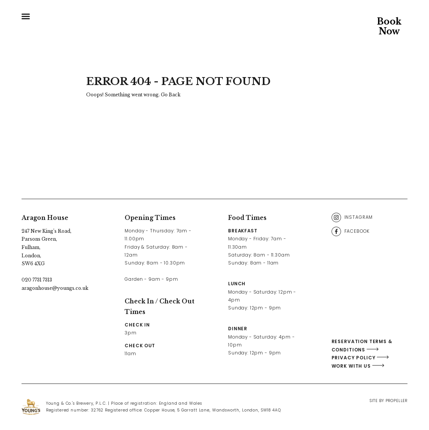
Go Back (171, 94)
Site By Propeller (388, 401)
